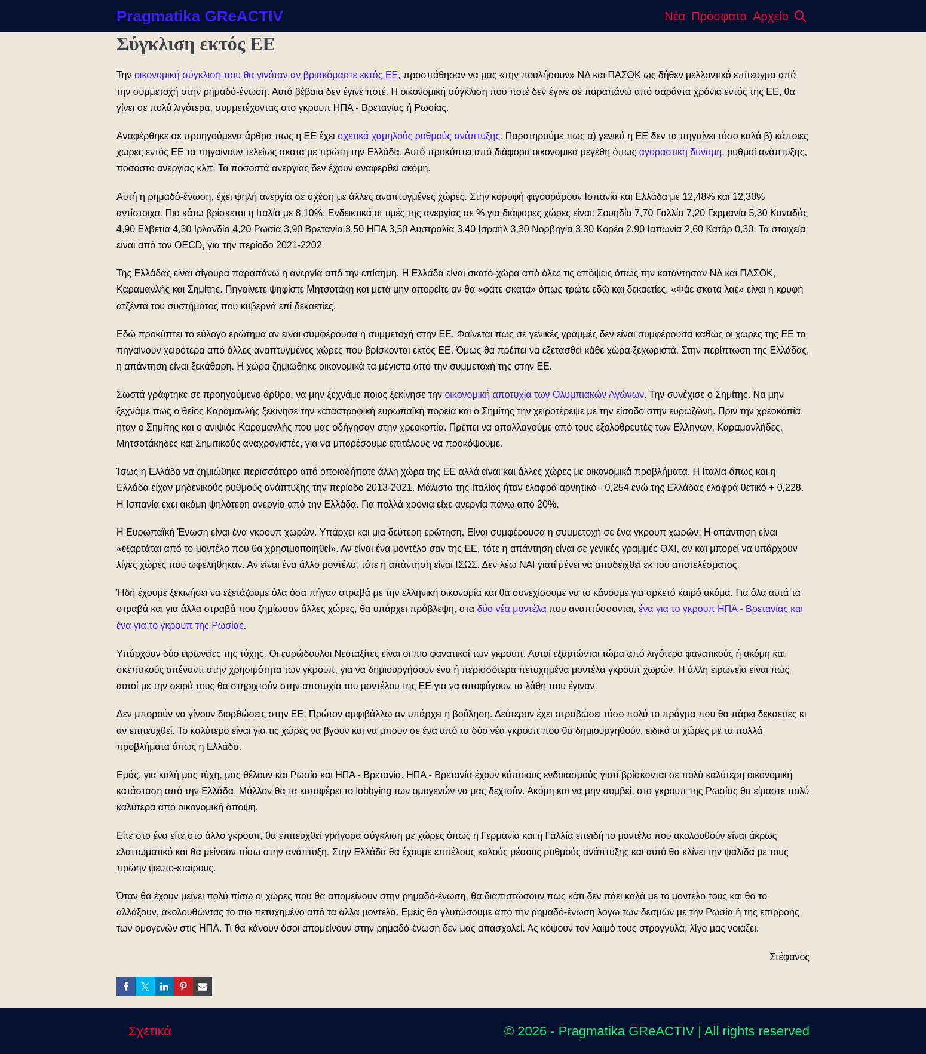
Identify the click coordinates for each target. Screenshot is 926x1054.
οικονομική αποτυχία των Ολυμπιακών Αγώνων (544, 394)
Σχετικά (149, 1031)
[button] (801, 16)
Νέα (674, 16)
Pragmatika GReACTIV (199, 16)
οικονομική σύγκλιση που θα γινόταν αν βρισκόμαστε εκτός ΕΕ (266, 75)
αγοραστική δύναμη (680, 152)
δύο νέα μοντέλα (511, 609)
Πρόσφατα (719, 16)
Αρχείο (771, 16)
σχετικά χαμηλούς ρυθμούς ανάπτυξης (419, 136)
